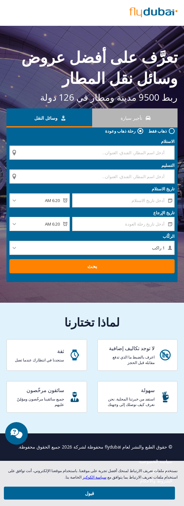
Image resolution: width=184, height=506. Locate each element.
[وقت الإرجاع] (39, 234)
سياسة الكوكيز (94, 477)
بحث (92, 276)
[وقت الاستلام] (39, 211)
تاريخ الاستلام (163, 199)
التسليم (168, 170)
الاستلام (168, 141)
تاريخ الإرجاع (164, 223)
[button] (7, 13)
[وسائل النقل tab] (49, 117)
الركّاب (169, 246)
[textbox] (92, 153)
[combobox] (92, 152)
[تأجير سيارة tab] (135, 117)
